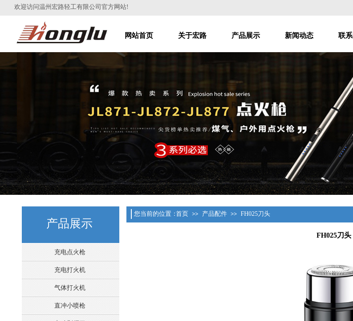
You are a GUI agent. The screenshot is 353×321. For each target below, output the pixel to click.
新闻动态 (299, 35)
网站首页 (139, 35)
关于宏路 (192, 35)
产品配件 (214, 213)
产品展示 (245, 35)
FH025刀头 (255, 213)
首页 (182, 213)
